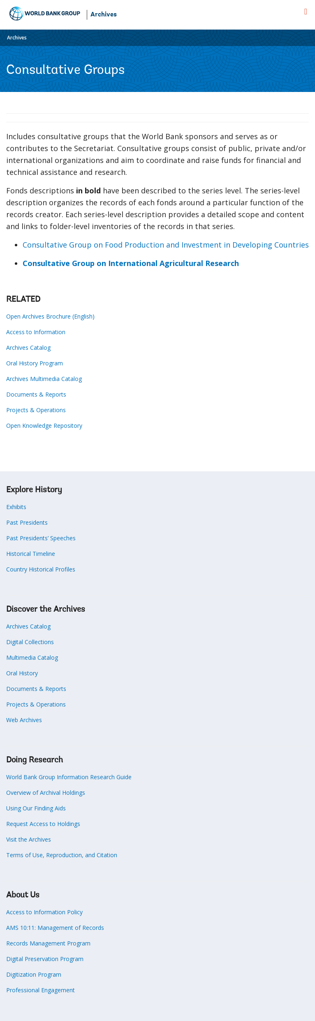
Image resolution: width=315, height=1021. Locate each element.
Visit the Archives (28, 839)
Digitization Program (33, 974)
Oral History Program (34, 363)
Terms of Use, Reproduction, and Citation (61, 855)
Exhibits (16, 507)
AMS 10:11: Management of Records (55, 928)
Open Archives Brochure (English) (50, 316)
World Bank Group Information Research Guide (69, 777)
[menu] (305, 11)
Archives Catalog (28, 347)
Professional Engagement (40, 990)
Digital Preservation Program (44, 959)
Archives (103, 14)
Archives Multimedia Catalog (44, 379)
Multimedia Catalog (32, 657)
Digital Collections (30, 642)
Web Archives (24, 720)
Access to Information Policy (44, 912)
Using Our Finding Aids (36, 808)
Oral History (22, 673)
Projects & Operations (36, 410)
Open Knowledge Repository (44, 425)
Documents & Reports (36, 394)
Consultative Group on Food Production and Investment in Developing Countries (166, 245)
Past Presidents (27, 522)
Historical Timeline (30, 554)
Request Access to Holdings (43, 824)
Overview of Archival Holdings (45, 792)
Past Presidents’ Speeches (41, 538)
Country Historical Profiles (40, 569)
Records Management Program (48, 943)
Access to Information (35, 332)
